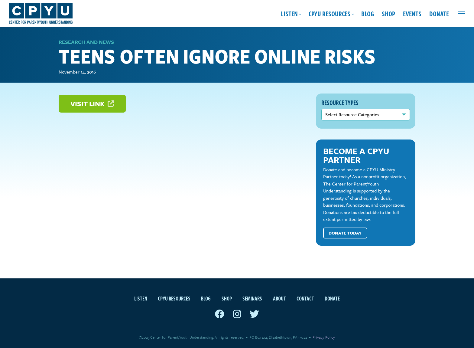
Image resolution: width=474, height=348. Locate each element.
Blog (367, 13)
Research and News (86, 42)
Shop (388, 13)
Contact (305, 298)
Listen (289, 13)
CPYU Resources (329, 13)
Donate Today (345, 233)
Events (412, 13)
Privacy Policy (324, 337)
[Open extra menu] (461, 13)
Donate (439, 13)
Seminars (252, 298)
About (279, 298)
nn (365, 114)
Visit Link (92, 104)
